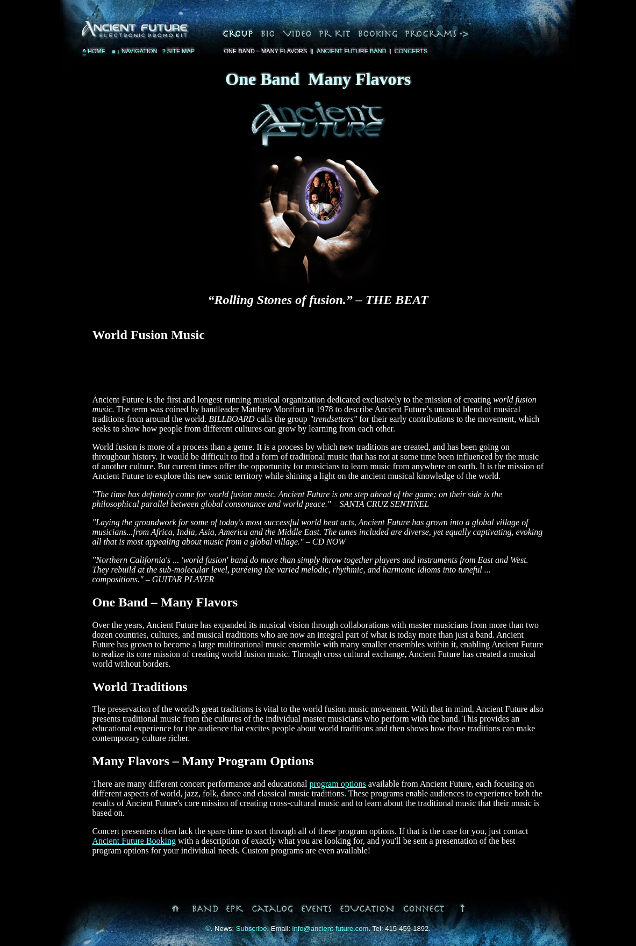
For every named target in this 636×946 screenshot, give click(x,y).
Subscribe (251, 928)
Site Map (178, 51)
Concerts (411, 51)
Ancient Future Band (351, 51)
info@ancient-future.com (330, 928)
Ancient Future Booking (134, 840)
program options (337, 783)
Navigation (133, 51)
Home (94, 51)
